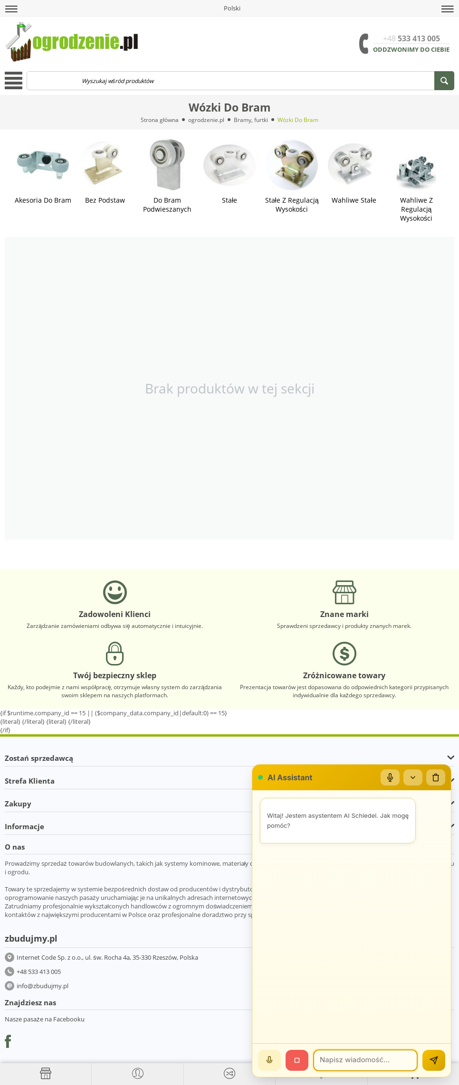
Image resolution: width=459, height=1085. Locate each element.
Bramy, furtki (251, 120)
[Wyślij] (433, 1060)
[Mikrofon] (390, 777)
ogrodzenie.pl (206, 120)
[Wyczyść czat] (435, 777)
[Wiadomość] (365, 1060)
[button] (11, 9)
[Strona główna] (45, 1073)
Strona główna (160, 120)
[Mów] (269, 1060)
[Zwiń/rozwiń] (412, 777)
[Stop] (297, 1060)
